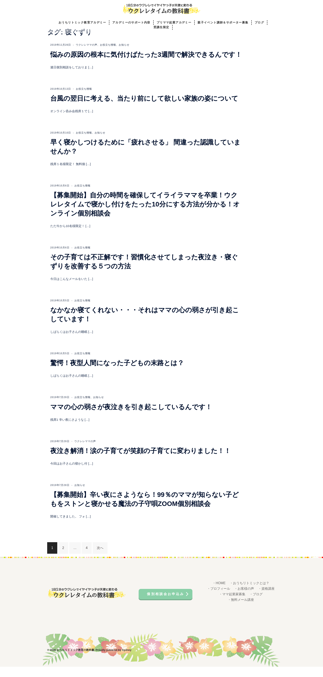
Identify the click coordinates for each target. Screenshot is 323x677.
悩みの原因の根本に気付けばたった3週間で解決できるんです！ (146, 66)
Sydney (126, 660)
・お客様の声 (244, 600)
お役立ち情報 (108, 56)
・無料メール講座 (241, 611)
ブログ (259, 22)
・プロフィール (218, 600)
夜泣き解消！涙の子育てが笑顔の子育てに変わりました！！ (140, 462)
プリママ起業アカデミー (174, 22)
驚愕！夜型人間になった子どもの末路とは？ (117, 374)
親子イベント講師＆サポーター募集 (223, 22)
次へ (100, 559)
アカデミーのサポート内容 (131, 22)
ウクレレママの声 (86, 56)
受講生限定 (161, 27)
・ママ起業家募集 (232, 605)
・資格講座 (266, 600)
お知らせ (124, 56)
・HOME (219, 594)
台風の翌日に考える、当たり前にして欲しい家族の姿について (144, 109)
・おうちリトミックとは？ (249, 594)
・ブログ (256, 605)
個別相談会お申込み (166, 603)
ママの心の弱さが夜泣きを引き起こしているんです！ (131, 418)
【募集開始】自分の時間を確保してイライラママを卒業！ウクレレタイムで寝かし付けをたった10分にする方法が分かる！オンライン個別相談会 (145, 215)
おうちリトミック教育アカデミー (82, 22)
